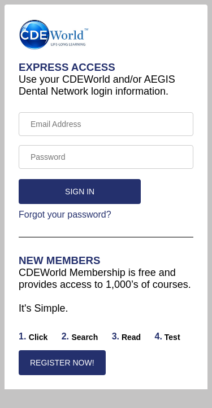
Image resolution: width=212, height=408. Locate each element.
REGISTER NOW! (62, 362)
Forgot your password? (65, 214)
